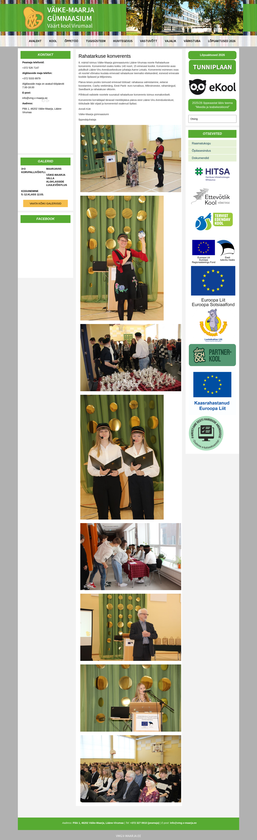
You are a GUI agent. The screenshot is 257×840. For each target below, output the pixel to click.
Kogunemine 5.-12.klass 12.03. (32, 193)
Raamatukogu (201, 143)
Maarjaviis (53, 168)
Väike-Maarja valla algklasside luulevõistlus (56, 179)
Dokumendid (200, 158)
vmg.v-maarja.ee (128, 836)
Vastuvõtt (148, 41)
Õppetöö (71, 41)
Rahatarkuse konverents (105, 56)
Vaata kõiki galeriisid (45, 203)
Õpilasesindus (201, 150)
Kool (53, 41)
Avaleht (35, 41)
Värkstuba (192, 41)
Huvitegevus (123, 41)
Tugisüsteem (95, 41)
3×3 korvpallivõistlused (33, 170)
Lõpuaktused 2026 (221, 41)
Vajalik (170, 41)
